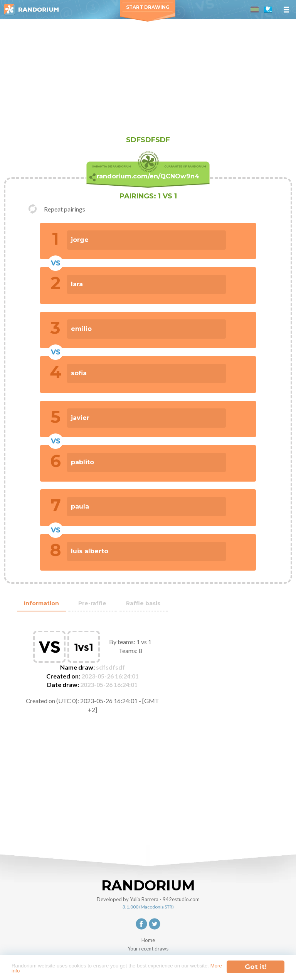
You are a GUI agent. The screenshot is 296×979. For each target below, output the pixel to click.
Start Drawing (148, 7)
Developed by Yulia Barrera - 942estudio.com (148, 899)
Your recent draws (148, 948)
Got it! (256, 963)
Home (148, 940)
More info (71, 970)
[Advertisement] (148, 77)
